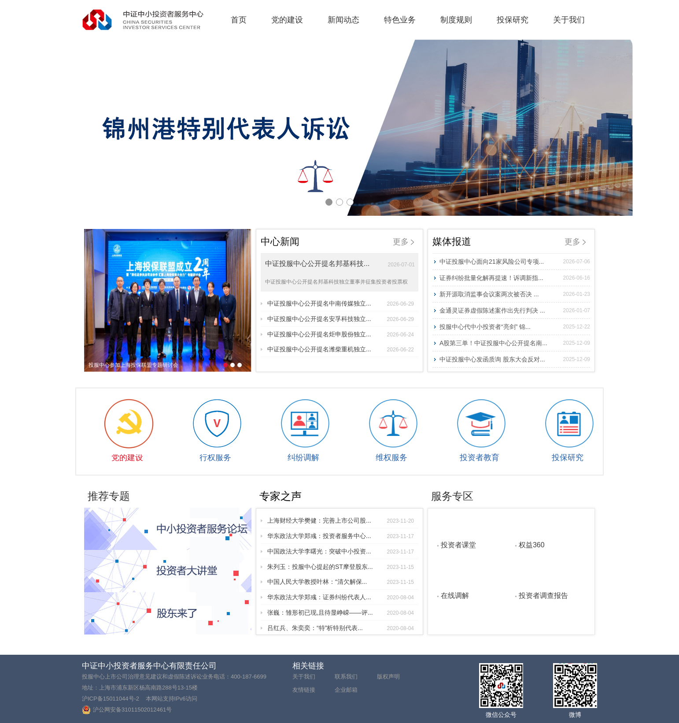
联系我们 (346, 676)
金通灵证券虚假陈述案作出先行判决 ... (514, 310)
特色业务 (400, 19)
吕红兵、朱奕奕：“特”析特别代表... (340, 628)
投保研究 (512, 19)
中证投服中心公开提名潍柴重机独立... (340, 349)
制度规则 (456, 19)
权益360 (532, 544)
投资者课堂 (458, 544)
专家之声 (280, 496)
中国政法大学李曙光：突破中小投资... (340, 551)
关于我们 (569, 19)
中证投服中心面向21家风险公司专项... (514, 261)
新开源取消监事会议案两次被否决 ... (514, 294)
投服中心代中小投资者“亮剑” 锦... (514, 327)
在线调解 (455, 595)
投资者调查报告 (543, 595)
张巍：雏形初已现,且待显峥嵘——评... (340, 612)
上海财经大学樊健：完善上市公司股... (340, 520)
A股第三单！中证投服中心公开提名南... (514, 343)
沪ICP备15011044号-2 (110, 698)
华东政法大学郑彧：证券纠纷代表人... (340, 597)
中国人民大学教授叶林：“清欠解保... (340, 581)
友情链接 (303, 689)
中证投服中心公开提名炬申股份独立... (340, 334)
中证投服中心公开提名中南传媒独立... (340, 303)
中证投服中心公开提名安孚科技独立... (340, 319)
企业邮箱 (346, 689)
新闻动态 (343, 19)
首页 (239, 19)
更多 (403, 241)
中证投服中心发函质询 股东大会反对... (514, 359)
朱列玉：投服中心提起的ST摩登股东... (340, 566)
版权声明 (388, 676)
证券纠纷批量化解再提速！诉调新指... (514, 278)
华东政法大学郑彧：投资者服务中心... (340, 536)
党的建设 (287, 19)
